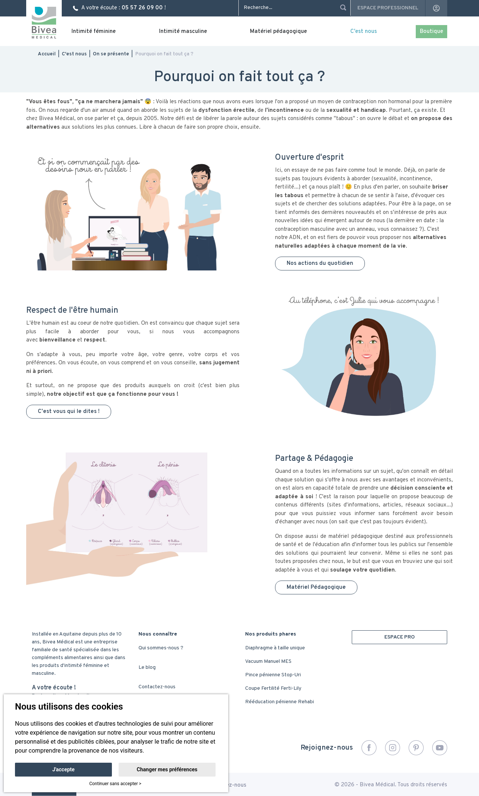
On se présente (111, 54)
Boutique (431, 31)
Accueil (47, 54)
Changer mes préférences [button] (167, 769)
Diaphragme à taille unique (275, 648)
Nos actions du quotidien (320, 263)
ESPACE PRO (399, 637)
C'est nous (363, 31)
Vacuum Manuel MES (268, 661)
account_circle (436, 8)
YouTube (439, 747)
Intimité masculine (183, 31)
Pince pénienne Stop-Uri (273, 675)
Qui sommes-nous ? (160, 648)
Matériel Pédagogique (316, 587)
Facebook (368, 747)
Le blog (147, 667)
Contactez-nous (157, 687)
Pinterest (416, 747)
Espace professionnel (387, 8)
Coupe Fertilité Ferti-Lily (273, 688)
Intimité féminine (93, 31)
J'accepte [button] (63, 769)
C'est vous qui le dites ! (69, 411)
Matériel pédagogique (278, 31)
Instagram (392, 747)
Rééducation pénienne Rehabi (279, 702)
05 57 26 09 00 (142, 8)
